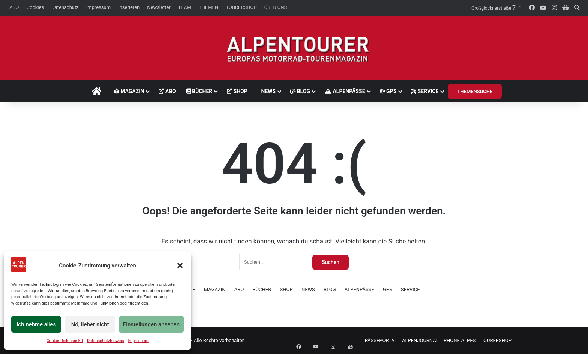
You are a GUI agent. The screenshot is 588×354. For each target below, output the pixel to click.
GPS (390, 91)
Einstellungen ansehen (151, 324)
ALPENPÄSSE (347, 91)
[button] (180, 265)
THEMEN (208, 7)
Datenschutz (64, 7)
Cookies (35, 7)
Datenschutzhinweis (105, 340)
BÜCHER (197, 91)
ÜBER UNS (275, 7)
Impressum (138, 340)
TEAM (184, 7)
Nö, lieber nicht (90, 324)
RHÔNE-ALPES (460, 340)
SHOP (235, 91)
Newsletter (159, 7)
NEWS (267, 91)
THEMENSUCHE (477, 91)
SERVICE (427, 91)
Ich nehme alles (36, 324)
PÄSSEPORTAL (381, 340)
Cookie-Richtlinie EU (64, 340)
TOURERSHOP (241, 7)
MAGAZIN (127, 91)
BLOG (302, 91)
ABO (14, 7)
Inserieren (129, 7)
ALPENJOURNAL (420, 340)
